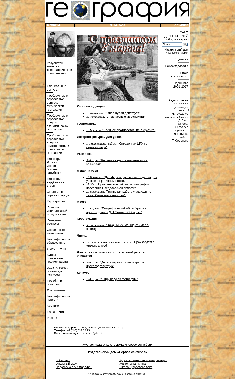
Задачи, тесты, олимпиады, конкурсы (57, 271)
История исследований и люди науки (56, 210)
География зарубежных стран (55, 182)
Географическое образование (58, 240)
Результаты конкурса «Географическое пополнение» (59, 68)
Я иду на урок (56, 248)
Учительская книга (132, 363)
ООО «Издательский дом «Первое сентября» (118, 374)
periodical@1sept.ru (93, 333)
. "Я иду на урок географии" (112, 279)
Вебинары (63, 360)
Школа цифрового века (135, 367)
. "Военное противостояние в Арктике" (120, 130)
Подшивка (181, 84)
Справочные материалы (55, 231)
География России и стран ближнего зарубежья (54, 165)
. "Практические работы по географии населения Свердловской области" (117, 186)
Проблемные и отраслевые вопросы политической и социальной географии (57, 144)
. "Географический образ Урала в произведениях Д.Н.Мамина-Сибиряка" (116, 210)
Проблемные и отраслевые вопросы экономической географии (57, 122)
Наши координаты (180, 74)
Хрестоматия (56, 290)
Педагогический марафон (74, 367)
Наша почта (55, 311)
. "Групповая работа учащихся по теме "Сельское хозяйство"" (118, 193)
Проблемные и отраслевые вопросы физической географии (57, 102)
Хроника (52, 305)
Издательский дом (177, 51)
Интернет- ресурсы (53, 221)
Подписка (181, 59)
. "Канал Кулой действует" (113, 113)
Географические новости (58, 297)
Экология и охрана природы (58, 193)
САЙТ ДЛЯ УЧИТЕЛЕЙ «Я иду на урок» (176, 36)
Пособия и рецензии (54, 282)
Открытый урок (66, 363)
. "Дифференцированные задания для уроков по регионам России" (121, 179)
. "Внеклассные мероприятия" (116, 116)
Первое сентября (138, 344)
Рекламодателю (177, 66)
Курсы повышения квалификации (57, 258)
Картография (56, 201)
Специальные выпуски (56, 87)
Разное (51, 317)
